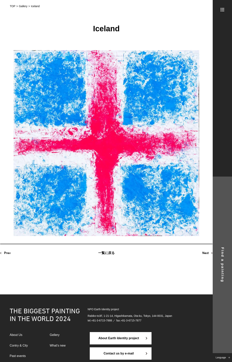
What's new (58, 345)
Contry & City (19, 345)
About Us (16, 335)
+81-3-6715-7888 (101, 320)
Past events (18, 356)
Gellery (55, 335)
